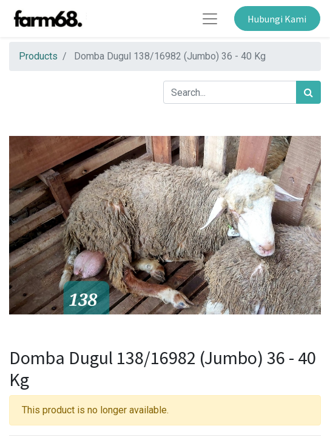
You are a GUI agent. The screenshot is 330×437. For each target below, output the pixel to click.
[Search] (308, 92)
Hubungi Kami (276, 19)
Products (38, 56)
